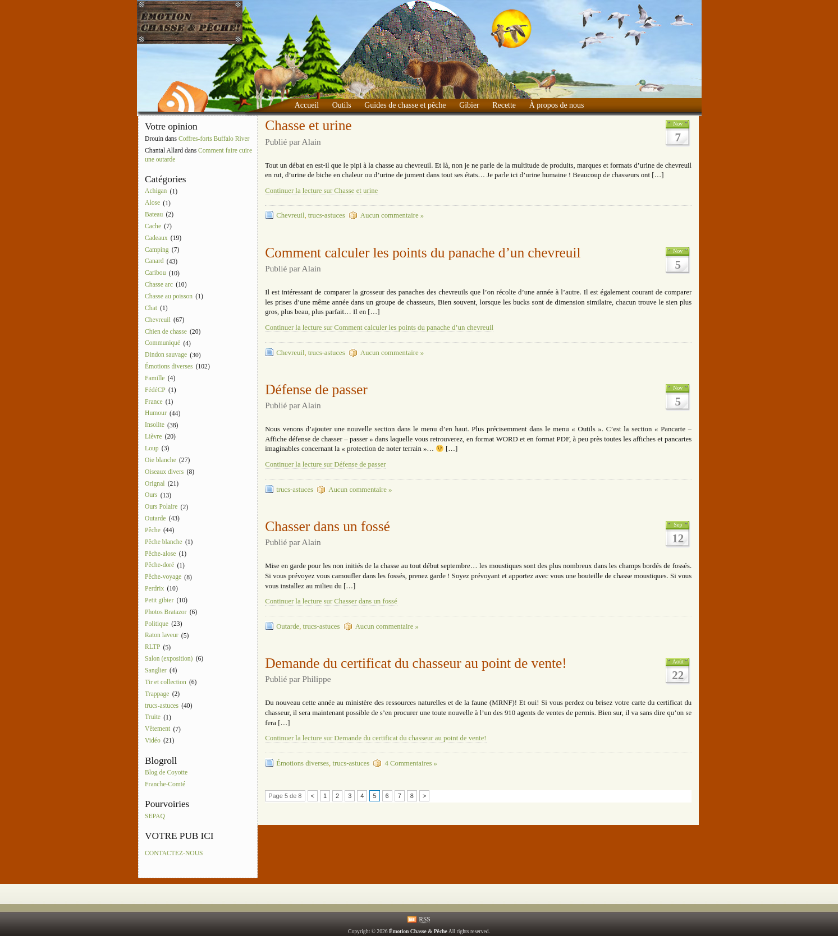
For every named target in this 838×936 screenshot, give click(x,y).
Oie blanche (160, 460)
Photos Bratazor (165, 612)
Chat (151, 308)
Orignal (154, 483)
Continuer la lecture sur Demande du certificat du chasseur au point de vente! (375, 738)
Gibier (469, 105)
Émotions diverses (169, 366)
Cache (153, 226)
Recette (504, 105)
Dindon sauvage (166, 355)
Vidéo (153, 740)
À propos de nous (556, 105)
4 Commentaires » (410, 763)
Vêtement (157, 729)
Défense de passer (316, 389)
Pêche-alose (160, 553)
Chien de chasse (166, 331)
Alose (152, 203)
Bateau (154, 214)
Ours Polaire (161, 507)
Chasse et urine (308, 125)
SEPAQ (155, 816)
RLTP (152, 647)
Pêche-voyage (163, 577)
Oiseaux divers (164, 472)
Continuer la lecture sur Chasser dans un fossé (331, 601)
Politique (156, 624)
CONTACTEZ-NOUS (174, 853)
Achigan (156, 191)
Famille (154, 378)
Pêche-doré (159, 565)
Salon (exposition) (169, 658)
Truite (153, 717)
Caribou (155, 273)
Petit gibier (159, 600)
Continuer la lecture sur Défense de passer (325, 464)
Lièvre (153, 436)
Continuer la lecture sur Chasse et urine (321, 191)
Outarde (155, 518)
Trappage (157, 694)
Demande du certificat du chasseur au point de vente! (416, 663)
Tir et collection (165, 682)
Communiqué (162, 343)
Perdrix (154, 588)
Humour (156, 413)
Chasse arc (159, 284)
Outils (341, 105)
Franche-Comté (165, 784)
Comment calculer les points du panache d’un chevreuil (422, 253)
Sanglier (156, 670)
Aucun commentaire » (392, 215)
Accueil (307, 105)
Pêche (153, 530)
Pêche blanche (163, 542)
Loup (151, 448)
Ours (151, 495)
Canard (154, 261)
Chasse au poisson (169, 296)
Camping (157, 249)
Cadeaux (156, 238)
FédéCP (155, 390)
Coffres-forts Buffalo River (213, 138)
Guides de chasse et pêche (405, 105)
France (154, 401)
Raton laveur (161, 635)
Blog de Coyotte (166, 772)
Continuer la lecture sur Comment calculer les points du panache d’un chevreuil (379, 327)
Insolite (154, 425)
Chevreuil (158, 320)
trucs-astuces (161, 705)
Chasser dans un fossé (327, 526)
